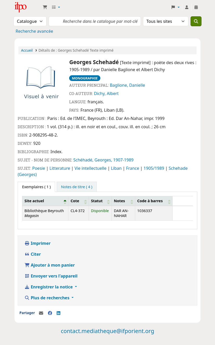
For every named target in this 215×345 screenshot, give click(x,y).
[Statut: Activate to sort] (100, 201)
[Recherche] (196, 21)
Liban (117, 168)
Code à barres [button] (150, 200)
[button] (45, 7)
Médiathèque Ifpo (28, 7)
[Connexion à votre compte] (186, 7)
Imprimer (37, 243)
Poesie (39, 168)
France (133, 168)
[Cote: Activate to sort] (78, 201)
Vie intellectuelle (91, 168)
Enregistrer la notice (49, 287)
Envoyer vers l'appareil (50, 276)
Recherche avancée (34, 31)
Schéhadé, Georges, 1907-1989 (103, 160)
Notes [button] (119, 200)
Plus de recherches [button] (47, 298)
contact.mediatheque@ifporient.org (107, 331)
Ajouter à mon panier (49, 265)
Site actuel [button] (34, 200)
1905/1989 (154, 168)
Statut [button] (97, 200)
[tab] (77, 187)
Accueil (27, 50)
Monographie (84, 78)
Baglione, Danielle (127, 85)
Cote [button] (74, 200)
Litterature (60, 168)
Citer (32, 254)
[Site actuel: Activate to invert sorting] (45, 201)
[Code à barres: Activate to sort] (153, 201)
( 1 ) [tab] (36, 186)
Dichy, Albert (106, 93)
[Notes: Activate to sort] (123, 201)
